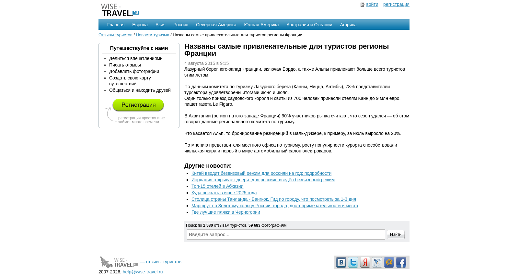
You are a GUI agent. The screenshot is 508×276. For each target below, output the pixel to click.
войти (372, 4)
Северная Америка (216, 24)
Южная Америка (261, 24)
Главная (115, 24)
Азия (161, 24)
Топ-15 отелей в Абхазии (217, 186)
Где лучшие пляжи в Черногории (225, 212)
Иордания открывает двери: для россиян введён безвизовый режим (263, 179)
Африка (348, 24)
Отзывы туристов (115, 34)
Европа (140, 24)
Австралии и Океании (309, 24)
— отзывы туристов (139, 261)
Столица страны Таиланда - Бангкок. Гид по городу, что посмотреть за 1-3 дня (273, 199)
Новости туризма (152, 34)
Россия (180, 24)
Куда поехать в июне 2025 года (224, 192)
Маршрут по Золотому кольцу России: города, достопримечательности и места (274, 205)
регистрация (396, 4)
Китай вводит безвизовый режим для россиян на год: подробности (261, 173)
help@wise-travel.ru (143, 271)
